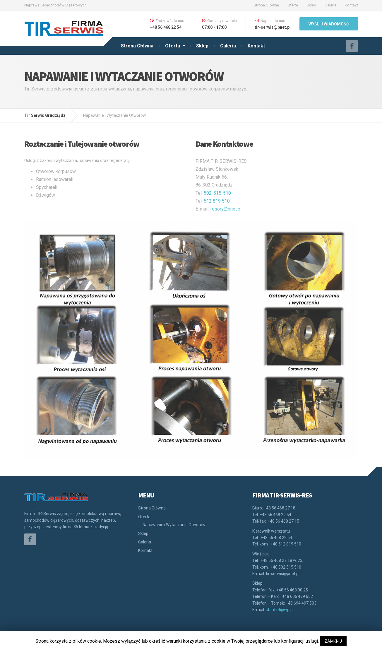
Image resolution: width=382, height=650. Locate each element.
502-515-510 (217, 193)
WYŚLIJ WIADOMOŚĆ (329, 24)
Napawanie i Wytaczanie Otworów (174, 524)
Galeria (330, 5)
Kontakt (351, 5)
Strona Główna (266, 5)
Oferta (292, 5)
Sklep (311, 5)
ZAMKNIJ (333, 641)
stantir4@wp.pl (280, 609)
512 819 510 (217, 201)
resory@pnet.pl (225, 209)
